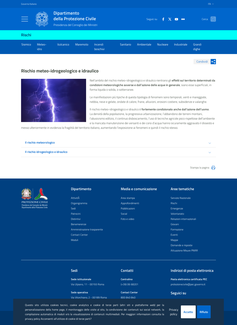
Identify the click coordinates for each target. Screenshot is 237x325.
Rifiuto (204, 312)
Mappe (174, 240)
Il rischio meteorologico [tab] (40, 142)
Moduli (74, 240)
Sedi (73, 208)
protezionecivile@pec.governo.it (188, 284)
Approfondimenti (130, 203)
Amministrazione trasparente (87, 229)
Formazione (177, 229)
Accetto (188, 312)
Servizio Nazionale (181, 198)
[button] (212, 19)
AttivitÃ (75, 198)
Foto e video (127, 219)
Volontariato (177, 214)
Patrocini (75, 214)
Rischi (26, 35)
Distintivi (75, 219)
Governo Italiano (29, 4)
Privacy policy (173, 311)
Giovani (175, 224)
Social (124, 214)
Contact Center (79, 235)
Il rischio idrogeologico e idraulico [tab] (46, 152)
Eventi (174, 235)
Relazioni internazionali (183, 219)
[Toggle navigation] (25, 19)
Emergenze (177, 208)
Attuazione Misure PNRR (184, 250)
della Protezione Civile (75, 15)
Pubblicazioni (128, 208)
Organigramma (79, 203)
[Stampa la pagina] (213, 167)
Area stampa (128, 198)
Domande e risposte (181, 245)
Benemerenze (78, 224)
